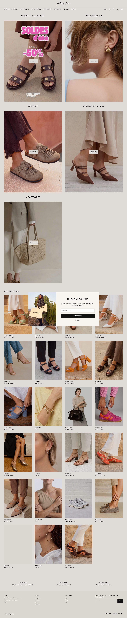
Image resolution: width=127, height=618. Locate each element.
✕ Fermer (77, 320)
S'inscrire (78, 316)
